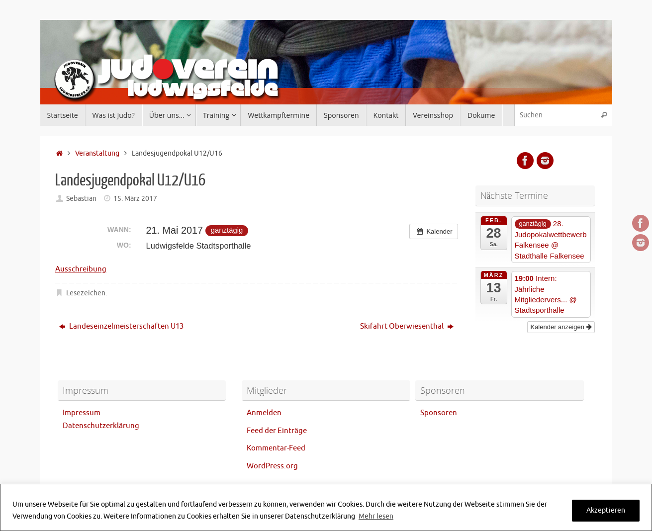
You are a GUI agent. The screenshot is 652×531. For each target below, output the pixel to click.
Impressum (81, 413)
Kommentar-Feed (276, 448)
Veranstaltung (97, 153)
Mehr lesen (376, 516)
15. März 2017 (135, 198)
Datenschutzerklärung (101, 426)
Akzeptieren (605, 510)
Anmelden (264, 413)
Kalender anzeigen (560, 327)
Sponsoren (438, 413)
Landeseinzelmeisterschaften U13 (121, 326)
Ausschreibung (80, 269)
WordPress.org (272, 466)
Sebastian (81, 198)
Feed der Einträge (277, 431)
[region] (326, 507)
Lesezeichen (85, 293)
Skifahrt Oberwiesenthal (407, 326)
